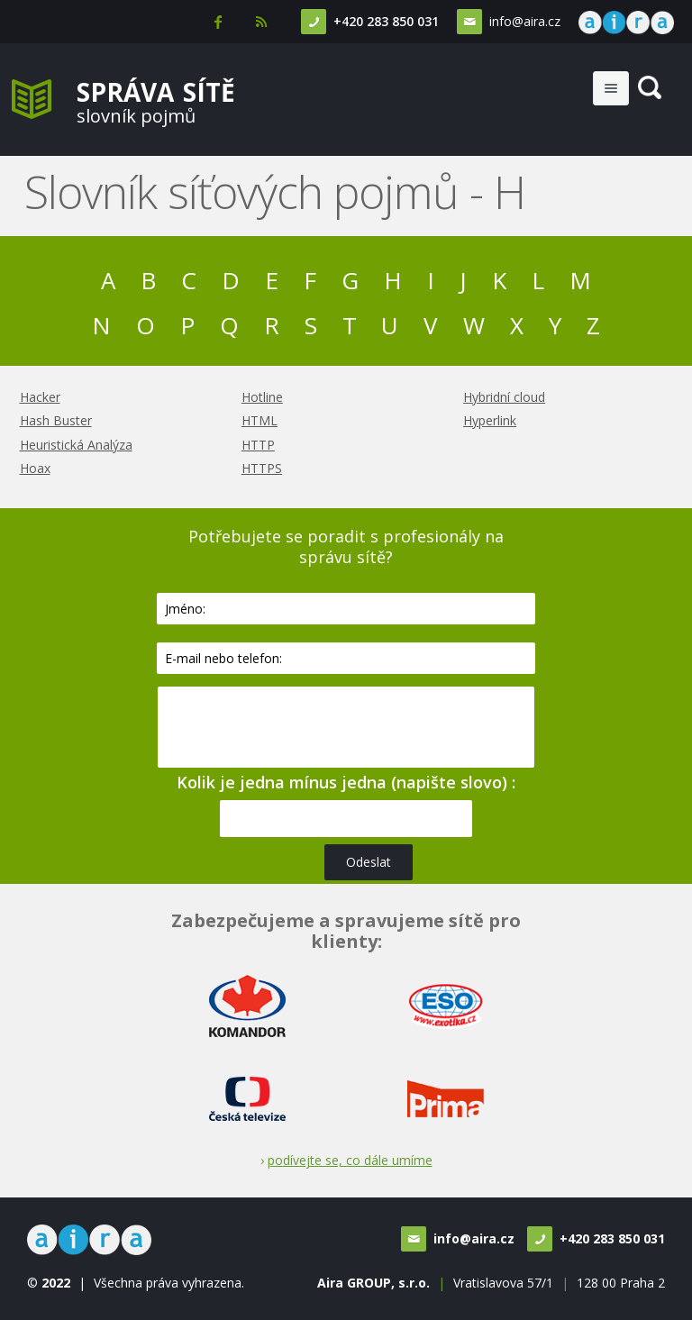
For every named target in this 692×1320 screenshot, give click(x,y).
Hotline (262, 396)
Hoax (35, 468)
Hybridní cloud (504, 396)
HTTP (258, 444)
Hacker (40, 396)
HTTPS (261, 468)
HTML (259, 420)
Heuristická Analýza (76, 444)
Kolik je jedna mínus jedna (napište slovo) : (346, 782)
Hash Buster (56, 420)
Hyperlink (489, 420)
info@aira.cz (524, 21)
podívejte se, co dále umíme (350, 1160)
